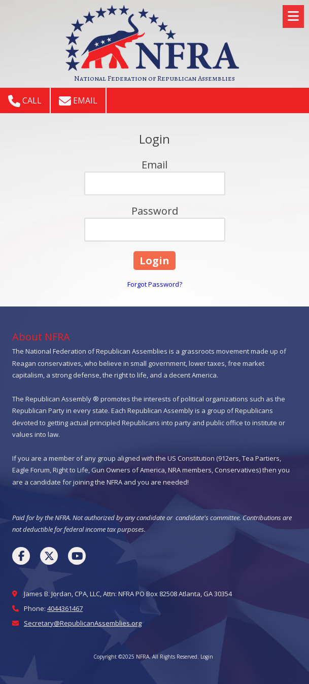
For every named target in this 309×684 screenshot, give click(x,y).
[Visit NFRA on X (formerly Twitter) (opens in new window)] (49, 556)
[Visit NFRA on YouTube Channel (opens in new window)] (77, 556)
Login (206, 656)
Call (25, 101)
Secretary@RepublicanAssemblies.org (83, 623)
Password (154, 211)
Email (78, 101)
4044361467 (65, 608)
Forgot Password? (154, 284)
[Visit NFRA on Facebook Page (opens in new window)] (21, 556)
